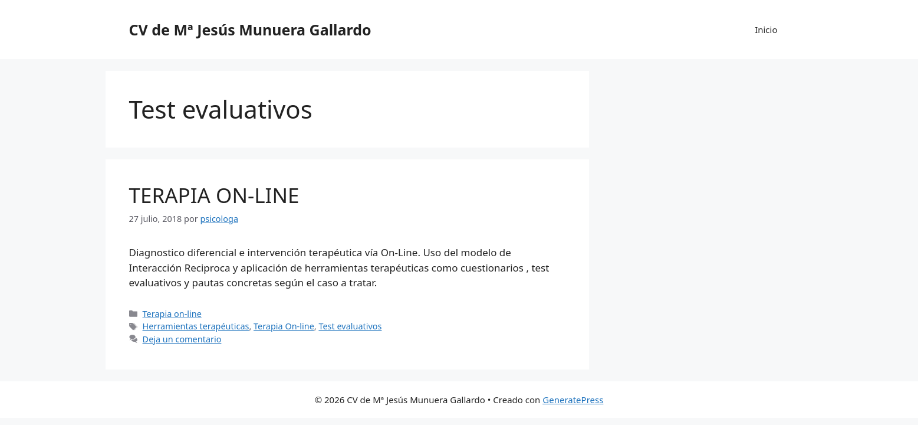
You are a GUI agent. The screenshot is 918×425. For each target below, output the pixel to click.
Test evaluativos (349, 326)
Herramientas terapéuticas (196, 326)
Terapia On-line (284, 326)
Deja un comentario (182, 339)
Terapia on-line (172, 313)
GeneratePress (572, 400)
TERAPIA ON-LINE (214, 195)
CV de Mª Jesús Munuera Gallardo (250, 29)
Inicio (766, 29)
